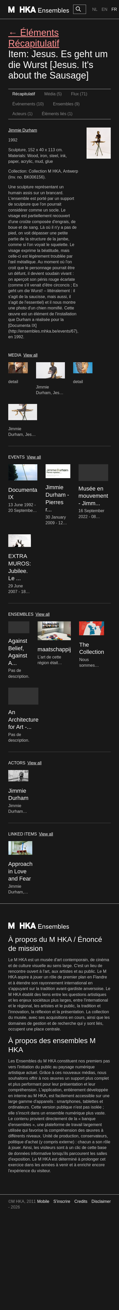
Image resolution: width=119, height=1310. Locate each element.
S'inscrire (61, 1201)
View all (30, 355)
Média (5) (53, 94)
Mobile (43, 1201)
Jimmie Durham (22, 130)
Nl (94, 9)
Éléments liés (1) (57, 114)
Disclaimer (101, 1201)
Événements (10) (28, 104)
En (104, 9)
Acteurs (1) (22, 114)
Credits (81, 1201)
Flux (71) (79, 94)
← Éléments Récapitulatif (33, 37)
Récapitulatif (23, 94)
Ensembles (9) (66, 104)
